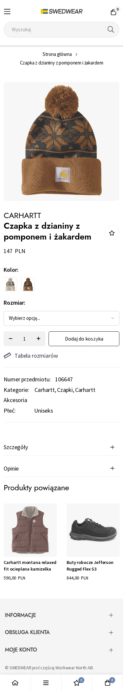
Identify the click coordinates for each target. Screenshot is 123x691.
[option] (10, 284)
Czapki (65, 390)
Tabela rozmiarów (31, 355)
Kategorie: (16, 390)
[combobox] (61, 30)
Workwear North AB (73, 668)
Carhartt (44, 390)
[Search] (110, 30)
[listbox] (56, 286)
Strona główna (57, 54)
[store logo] (61, 11)
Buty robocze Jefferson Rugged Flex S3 (90, 565)
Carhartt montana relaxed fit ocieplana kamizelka (30, 565)
